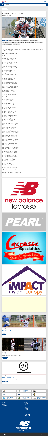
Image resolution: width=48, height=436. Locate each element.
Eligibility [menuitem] (27, 404)
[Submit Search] (5, 5)
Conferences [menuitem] (4, 409)
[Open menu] (2, 5)
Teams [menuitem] (26, 403)
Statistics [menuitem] (27, 406)
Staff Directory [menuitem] (28, 414)
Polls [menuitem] (4, 406)
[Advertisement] (24, 304)
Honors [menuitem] (26, 408)
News (4, 9)
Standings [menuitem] (5, 405)
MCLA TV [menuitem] (27, 407)
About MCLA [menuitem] (27, 415)
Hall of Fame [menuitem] (27, 409)
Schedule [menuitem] (4, 402)
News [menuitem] (26, 413)
